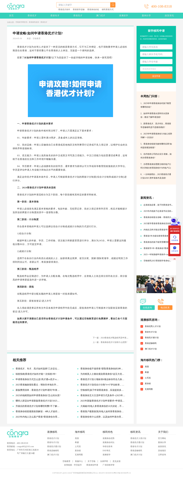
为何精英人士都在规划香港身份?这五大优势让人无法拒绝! (102, 374)
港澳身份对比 (108, 442)
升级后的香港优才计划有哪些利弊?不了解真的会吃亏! (38, 406)
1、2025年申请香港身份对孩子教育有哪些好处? (155, 105)
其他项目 (162, 451)
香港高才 (77, 15)
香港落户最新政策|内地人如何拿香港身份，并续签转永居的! (102, 411)
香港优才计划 (53, 438)
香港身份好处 (93, 10)
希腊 (147, 372)
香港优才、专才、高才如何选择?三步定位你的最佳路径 (38, 368)
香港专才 (54, 15)
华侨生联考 (107, 446)
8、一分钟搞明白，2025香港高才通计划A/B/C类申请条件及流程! (155, 176)
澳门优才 (100, 15)
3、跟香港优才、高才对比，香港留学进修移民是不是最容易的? (155, 125)
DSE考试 (106, 451)
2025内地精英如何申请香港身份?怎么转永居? (38, 395)
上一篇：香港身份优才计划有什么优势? (110, 342)
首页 (11, 15)
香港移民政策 (34, 22)
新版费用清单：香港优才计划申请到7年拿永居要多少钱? (38, 390)
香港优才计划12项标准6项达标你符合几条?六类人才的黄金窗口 (102, 379)
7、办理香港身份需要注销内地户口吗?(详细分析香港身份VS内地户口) (155, 166)
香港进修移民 (151, 343)
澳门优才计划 (151, 349)
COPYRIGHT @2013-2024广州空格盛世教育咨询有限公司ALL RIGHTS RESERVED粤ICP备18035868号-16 (91, 473)
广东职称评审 (108, 465)
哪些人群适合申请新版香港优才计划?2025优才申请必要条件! (38, 401)
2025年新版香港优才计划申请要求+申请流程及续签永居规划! (102, 401)
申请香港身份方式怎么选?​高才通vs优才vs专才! (38, 379)
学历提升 (78, 465)
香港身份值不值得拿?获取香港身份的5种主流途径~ (102, 368)
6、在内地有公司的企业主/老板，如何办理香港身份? (156, 156)
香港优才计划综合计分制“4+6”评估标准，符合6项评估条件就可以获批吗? (102, 384)
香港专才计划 (151, 332)
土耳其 (148, 378)
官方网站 (162, 438)
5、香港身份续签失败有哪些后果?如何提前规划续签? (156, 146)
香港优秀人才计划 (153, 326)
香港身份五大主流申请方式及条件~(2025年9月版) (102, 395)
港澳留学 (123, 15)
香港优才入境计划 (138, 438)
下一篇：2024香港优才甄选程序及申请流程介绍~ (114, 338)
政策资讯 (169, 15)
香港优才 (32, 15)
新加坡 (148, 384)
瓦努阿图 (149, 389)
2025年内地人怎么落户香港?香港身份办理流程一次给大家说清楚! (38, 417)
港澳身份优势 (108, 438)
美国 (147, 367)
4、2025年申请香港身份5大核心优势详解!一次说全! (156, 135)
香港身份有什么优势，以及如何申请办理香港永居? (102, 417)
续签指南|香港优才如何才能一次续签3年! (36, 374)
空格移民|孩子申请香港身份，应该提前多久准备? (102, 390)
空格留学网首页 (21, 22)
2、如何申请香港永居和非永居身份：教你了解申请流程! (154, 115)
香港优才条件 (64, 10)
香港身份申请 (92, 465)
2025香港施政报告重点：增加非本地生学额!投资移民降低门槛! (38, 384)
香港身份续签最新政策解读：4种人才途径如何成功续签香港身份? (38, 411)
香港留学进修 (79, 10)
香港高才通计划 (152, 338)
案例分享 (146, 15)
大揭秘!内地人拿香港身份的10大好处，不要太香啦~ (102, 406)
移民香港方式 (108, 10)
